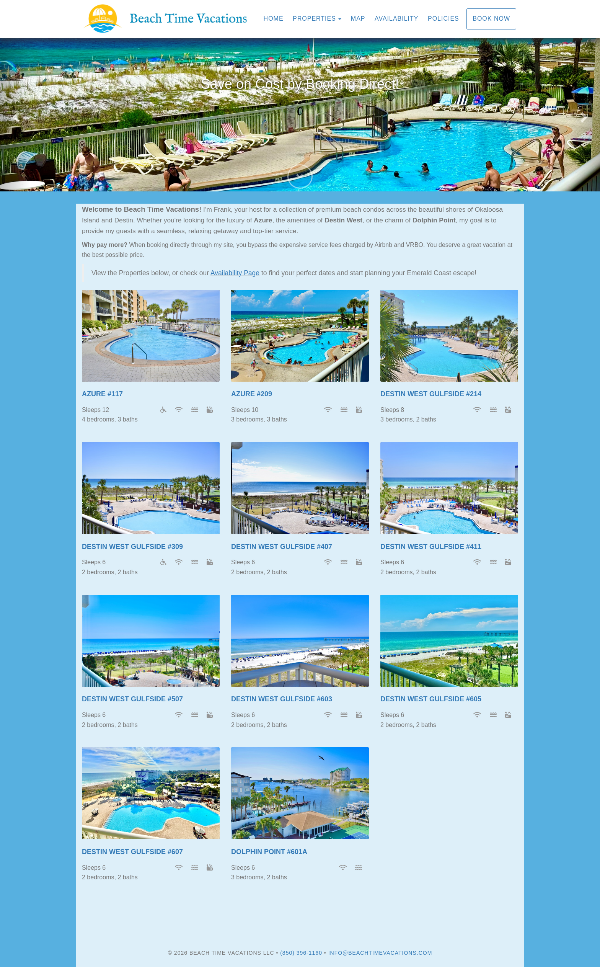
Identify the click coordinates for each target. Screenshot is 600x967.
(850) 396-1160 (301, 953)
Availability (397, 18)
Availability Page (234, 273)
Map (358, 18)
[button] (15, 114)
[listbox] (300, 114)
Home (274, 18)
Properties (314, 18)
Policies (443, 18)
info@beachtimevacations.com (380, 953)
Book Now (491, 18)
